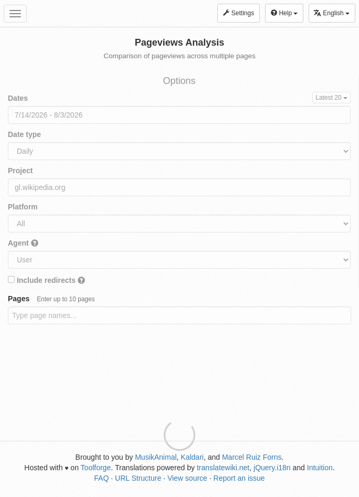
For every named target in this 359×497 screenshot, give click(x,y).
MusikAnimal (155, 457)
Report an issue (239, 478)
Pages (51, 298)
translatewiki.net (223, 467)
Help (284, 13)
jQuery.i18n (272, 467)
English (331, 13)
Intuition (320, 467)
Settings (238, 13)
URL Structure (138, 478)
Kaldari (192, 457)
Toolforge (96, 467)
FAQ (101, 478)
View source (187, 478)
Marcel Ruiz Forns (252, 457)
